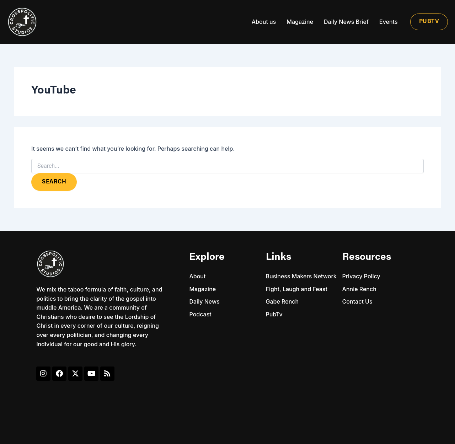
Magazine (300, 21)
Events (388, 21)
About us (264, 21)
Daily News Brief (346, 21)
